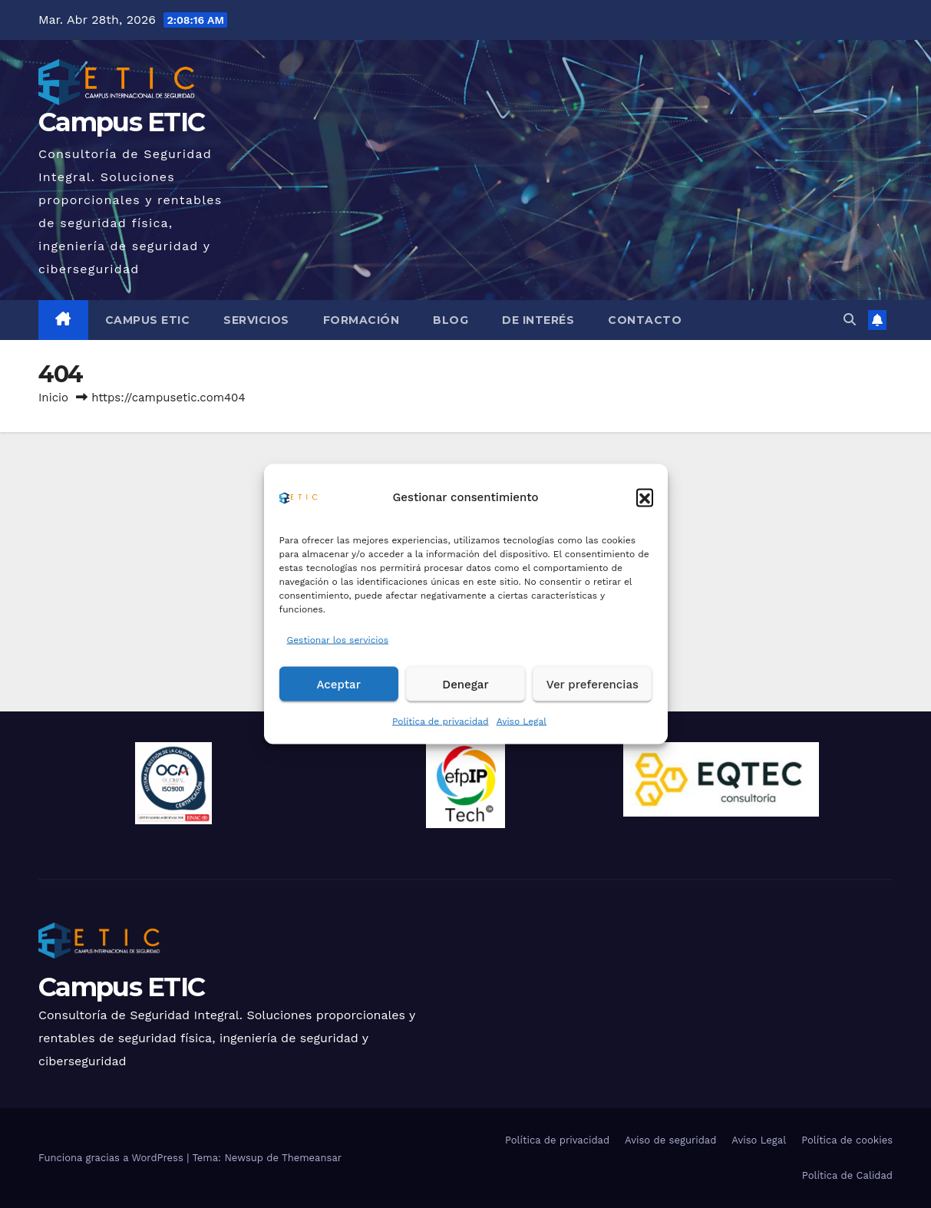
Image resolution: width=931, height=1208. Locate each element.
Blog (450, 320)
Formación (361, 320)
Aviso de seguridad (670, 1140)
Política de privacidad (440, 721)
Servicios (256, 320)
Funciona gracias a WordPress (112, 1157)
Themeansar (312, 1157)
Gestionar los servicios (338, 640)
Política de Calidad (847, 1175)
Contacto (645, 320)
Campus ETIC (121, 122)
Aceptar (338, 684)
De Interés (538, 320)
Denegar (465, 684)
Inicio (53, 397)
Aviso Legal (521, 721)
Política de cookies (847, 1140)
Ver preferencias (592, 684)
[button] (644, 496)
